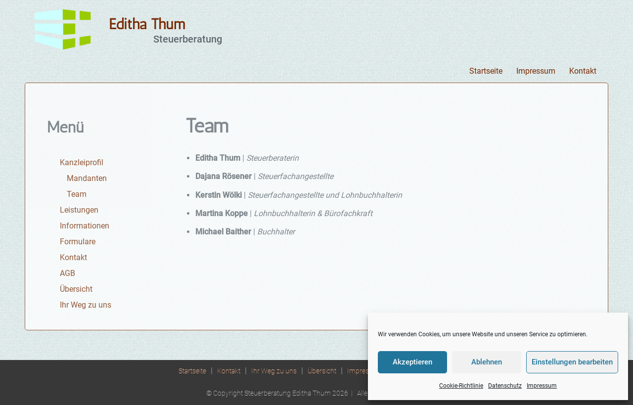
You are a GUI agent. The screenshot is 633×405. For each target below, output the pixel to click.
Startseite (485, 71)
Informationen (84, 225)
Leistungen (79, 210)
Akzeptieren (412, 362)
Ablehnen (486, 362)
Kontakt (582, 71)
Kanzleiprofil (81, 162)
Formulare (77, 241)
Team (77, 194)
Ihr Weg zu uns (85, 305)
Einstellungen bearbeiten (572, 362)
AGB (67, 273)
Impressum (542, 385)
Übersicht (76, 289)
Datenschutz (505, 385)
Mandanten (87, 178)
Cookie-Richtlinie (461, 385)
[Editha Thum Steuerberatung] (64, 29)
